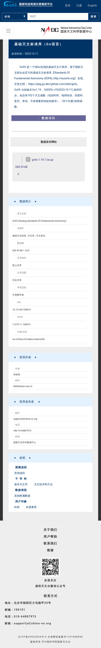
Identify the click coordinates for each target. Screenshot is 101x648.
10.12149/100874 (21, 309)
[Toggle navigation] (8, 31)
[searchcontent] (57, 16)
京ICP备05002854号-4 (32, 636)
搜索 (94, 16)
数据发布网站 (49, 141)
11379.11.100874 (21, 324)
